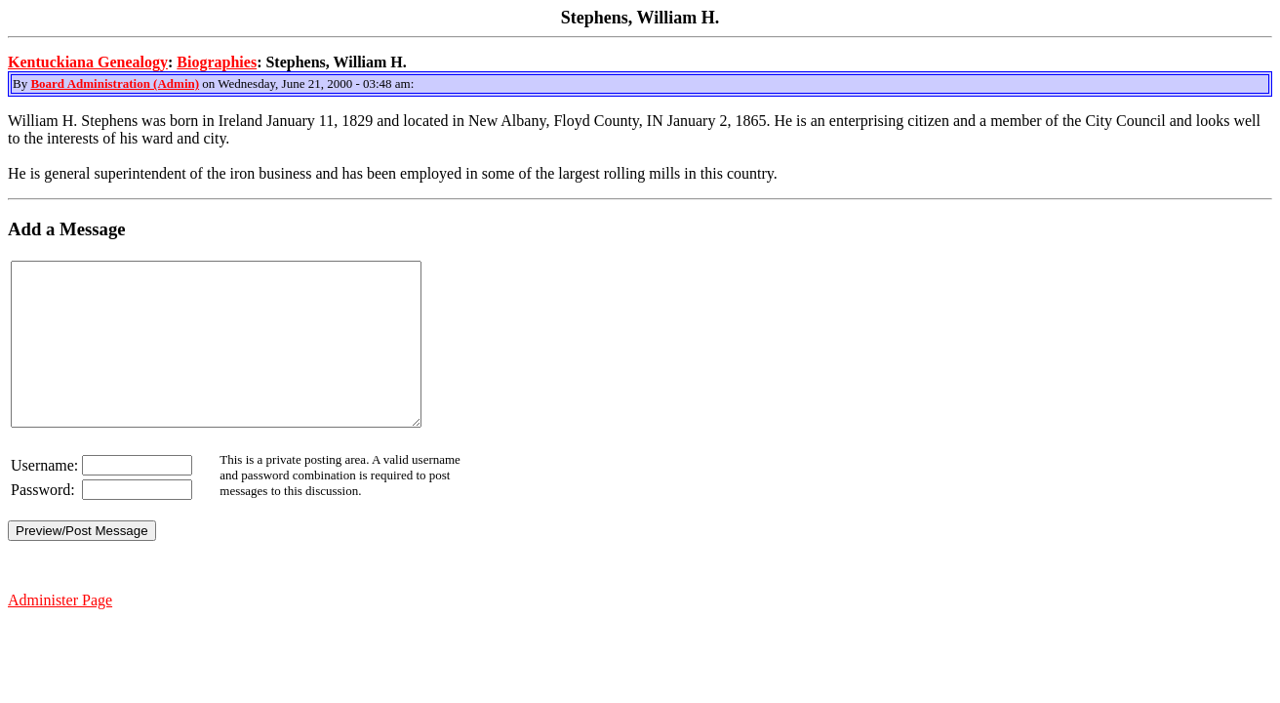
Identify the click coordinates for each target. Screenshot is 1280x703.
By (21, 83)
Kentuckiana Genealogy (88, 62)
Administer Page (60, 632)
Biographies (217, 62)
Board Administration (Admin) (114, 83)
